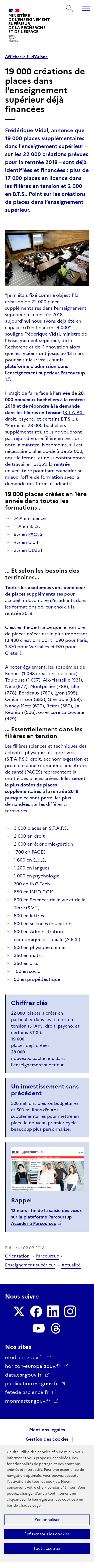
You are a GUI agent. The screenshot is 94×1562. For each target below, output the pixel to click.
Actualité (71, 1264)
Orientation (17, 1256)
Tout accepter (47, 1548)
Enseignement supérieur (30, 1264)
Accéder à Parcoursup (33, 1223)
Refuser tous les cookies (47, 1534)
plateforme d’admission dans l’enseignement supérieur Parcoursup (45, 370)
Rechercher (69, 6)
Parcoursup (47, 1256)
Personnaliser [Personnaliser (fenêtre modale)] (47, 1519)
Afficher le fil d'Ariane (26, 57)
